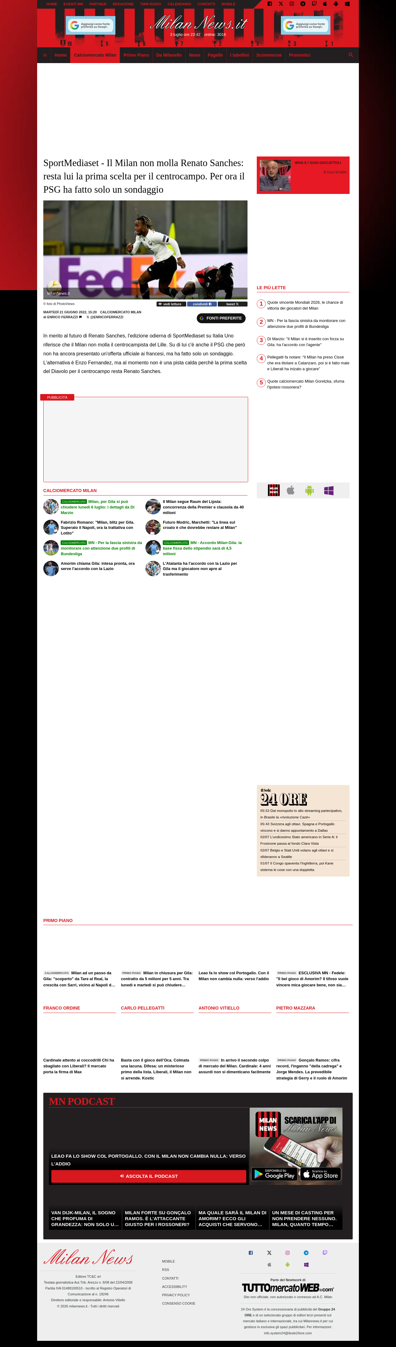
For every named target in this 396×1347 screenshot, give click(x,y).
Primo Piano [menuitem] (136, 55)
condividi (202, 304)
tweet (232, 304)
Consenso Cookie (179, 1304)
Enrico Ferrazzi (62, 317)
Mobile (168, 1261)
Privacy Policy (176, 1295)
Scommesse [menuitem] (269, 55)
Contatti (170, 1278)
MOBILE (228, 4)
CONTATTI (206, 4)
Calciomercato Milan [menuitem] (95, 55)
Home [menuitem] (61, 55)
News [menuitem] (194, 55)
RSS (165, 1270)
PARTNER (97, 4)
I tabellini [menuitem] (239, 55)
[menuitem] (45, 55)
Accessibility (174, 1287)
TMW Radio (150, 4)
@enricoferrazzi (104, 317)
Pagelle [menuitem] (215, 55)
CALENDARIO (180, 4)
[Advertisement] (303, 540)
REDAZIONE (123, 4)
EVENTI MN (73, 4)
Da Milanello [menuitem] (169, 55)
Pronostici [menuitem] (299, 55)
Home (51, 4)
